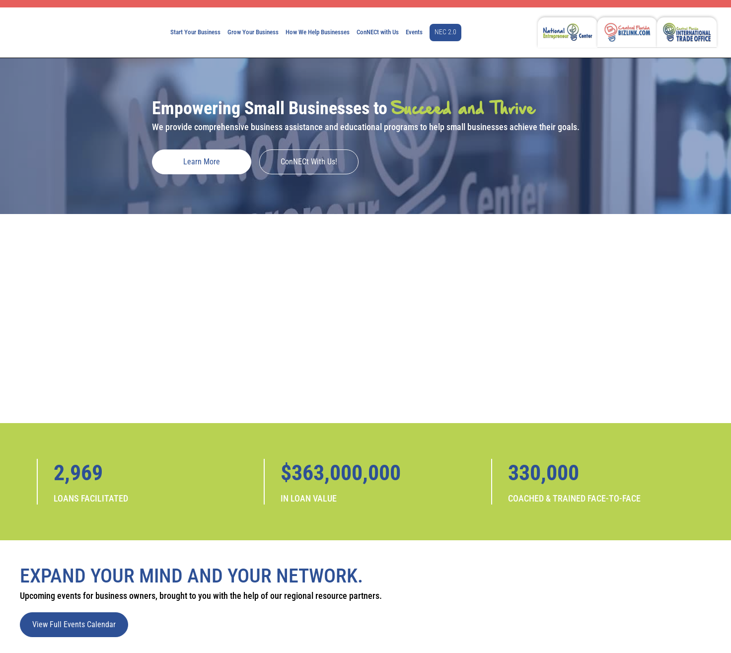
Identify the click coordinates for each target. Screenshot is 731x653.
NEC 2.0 (445, 32)
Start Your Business (195, 32)
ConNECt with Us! (309, 161)
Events (414, 32)
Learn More (201, 161)
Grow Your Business (253, 32)
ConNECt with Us (378, 32)
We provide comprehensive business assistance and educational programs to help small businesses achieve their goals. (366, 127)
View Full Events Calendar (74, 624)
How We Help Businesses (318, 32)
